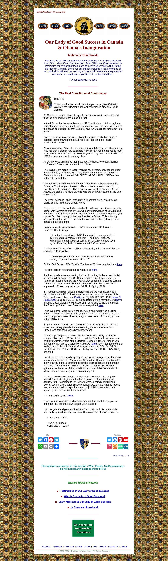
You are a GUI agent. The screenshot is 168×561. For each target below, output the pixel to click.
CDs (95, 546)
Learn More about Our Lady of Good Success (85, 502)
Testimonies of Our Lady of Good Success (84, 491)
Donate (124, 546)
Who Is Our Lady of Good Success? (84, 496)
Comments (45, 546)
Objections (69, 546)
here (110, 74)
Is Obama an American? (84, 507)
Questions (57, 546)
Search (102, 546)
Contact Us (113, 546)
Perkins (78, 297)
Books (87, 546)
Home (79, 546)
